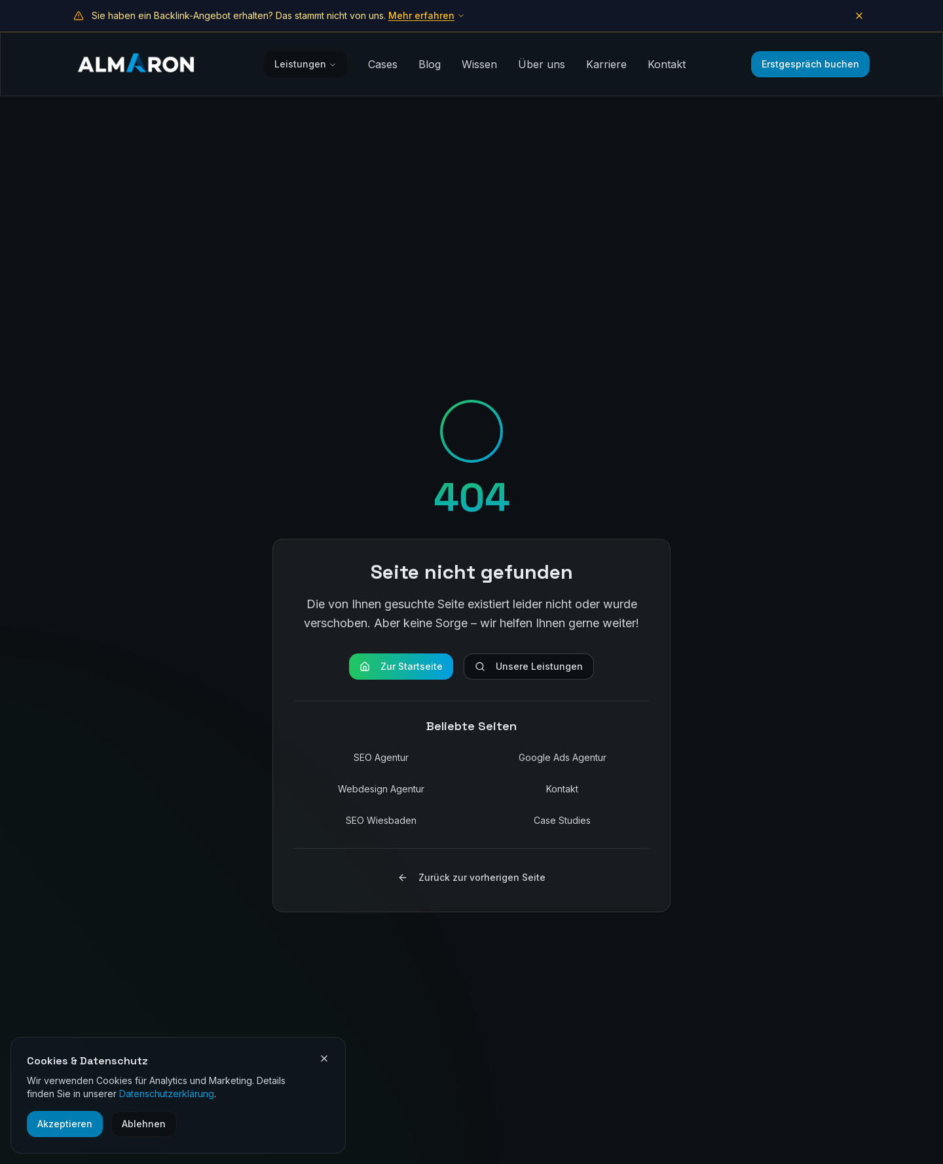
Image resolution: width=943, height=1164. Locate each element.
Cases (383, 64)
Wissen (479, 64)
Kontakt (667, 64)
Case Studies (562, 820)
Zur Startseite (401, 666)
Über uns (541, 64)
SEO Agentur (381, 757)
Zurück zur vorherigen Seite (471, 877)
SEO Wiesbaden (381, 820)
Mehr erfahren (426, 15)
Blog (429, 64)
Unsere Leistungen (529, 666)
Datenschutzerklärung (166, 1093)
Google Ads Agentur (562, 757)
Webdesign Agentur (381, 788)
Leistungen (305, 63)
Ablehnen (144, 1123)
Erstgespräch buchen (810, 63)
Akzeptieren (64, 1123)
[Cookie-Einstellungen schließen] (324, 1058)
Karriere (606, 64)
